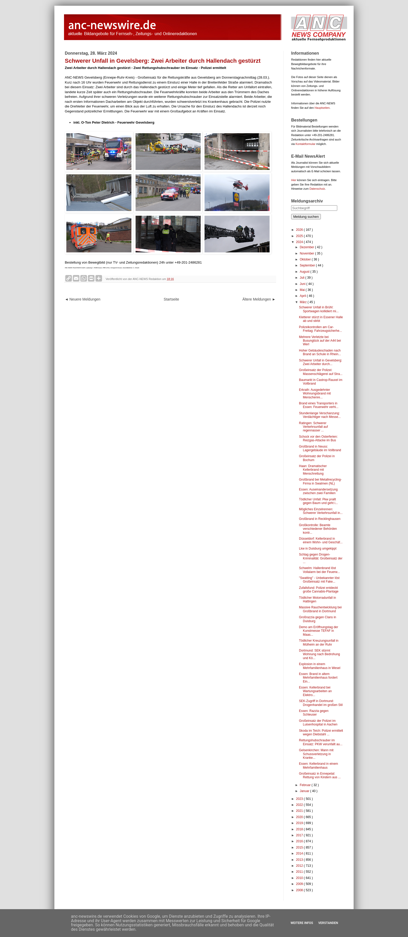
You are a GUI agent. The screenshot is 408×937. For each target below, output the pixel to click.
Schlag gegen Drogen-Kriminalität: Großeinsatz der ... (320, 558)
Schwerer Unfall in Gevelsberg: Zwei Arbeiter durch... (320, 362)
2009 (300, 884)
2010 (300, 878)
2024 (300, 242)
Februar (305, 785)
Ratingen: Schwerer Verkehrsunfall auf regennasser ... (313, 426)
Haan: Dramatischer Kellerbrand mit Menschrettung (313, 469)
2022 (300, 805)
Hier (293, 180)
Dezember (307, 247)
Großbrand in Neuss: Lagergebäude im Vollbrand (320, 448)
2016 (300, 841)
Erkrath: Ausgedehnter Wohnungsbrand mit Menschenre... (315, 393)
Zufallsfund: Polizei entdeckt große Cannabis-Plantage (319, 589)
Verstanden (328, 923)
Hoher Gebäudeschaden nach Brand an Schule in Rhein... (320, 352)
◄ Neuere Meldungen (82, 299)
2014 (300, 853)
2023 (300, 799)
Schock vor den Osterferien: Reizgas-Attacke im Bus (318, 438)
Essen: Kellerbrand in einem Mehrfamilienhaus (318, 765)
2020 (300, 817)
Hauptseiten (322, 107)
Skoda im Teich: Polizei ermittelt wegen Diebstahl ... (321, 732)
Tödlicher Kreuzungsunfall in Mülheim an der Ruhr (318, 642)
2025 (300, 236)
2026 (300, 230)
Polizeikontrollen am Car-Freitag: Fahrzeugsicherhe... (320, 329)
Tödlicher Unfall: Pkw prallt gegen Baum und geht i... (318, 501)
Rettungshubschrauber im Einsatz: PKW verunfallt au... (320, 742)
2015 (300, 847)
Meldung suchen (306, 217)
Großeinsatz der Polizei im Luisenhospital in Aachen (318, 722)
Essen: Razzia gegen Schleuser (313, 712)
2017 (300, 835)
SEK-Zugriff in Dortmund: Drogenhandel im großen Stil (321, 702)
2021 (300, 811)
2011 (300, 872)
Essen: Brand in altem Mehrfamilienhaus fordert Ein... (318, 677)
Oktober (306, 259)
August (305, 271)
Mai (303, 290)
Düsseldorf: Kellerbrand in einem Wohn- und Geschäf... (321, 540)
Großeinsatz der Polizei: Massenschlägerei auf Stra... (320, 371)
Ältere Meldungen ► (259, 299)
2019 (300, 823)
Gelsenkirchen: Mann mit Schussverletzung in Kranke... (316, 754)
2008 (300, 890)
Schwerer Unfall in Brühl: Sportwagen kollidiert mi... (319, 309)
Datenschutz (317, 188)
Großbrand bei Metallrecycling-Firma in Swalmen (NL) (320, 481)
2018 (300, 829)
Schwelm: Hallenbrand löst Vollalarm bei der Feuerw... (319, 569)
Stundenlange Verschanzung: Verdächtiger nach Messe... (320, 415)
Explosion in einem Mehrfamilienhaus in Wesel (319, 666)
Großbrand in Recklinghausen (319, 519)
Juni (303, 284)
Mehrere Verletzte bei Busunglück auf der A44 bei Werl (320, 340)
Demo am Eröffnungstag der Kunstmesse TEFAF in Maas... (318, 630)
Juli (302, 277)
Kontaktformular (305, 143)
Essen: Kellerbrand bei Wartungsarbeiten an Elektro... (315, 691)
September (308, 265)
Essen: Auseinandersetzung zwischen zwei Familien (318, 491)
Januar (305, 791)
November (307, 253)
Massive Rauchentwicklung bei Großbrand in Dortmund (320, 609)
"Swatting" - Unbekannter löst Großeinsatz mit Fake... (319, 579)
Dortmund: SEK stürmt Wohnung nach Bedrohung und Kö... (319, 654)
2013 (300, 860)
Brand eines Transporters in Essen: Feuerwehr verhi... (319, 405)
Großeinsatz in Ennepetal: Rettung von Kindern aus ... (320, 775)
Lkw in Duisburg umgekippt (317, 548)
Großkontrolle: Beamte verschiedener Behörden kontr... (318, 528)
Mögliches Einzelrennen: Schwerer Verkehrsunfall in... (321, 511)
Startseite (171, 299)
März (304, 302)
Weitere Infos (302, 923)
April (303, 296)
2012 (300, 866)
